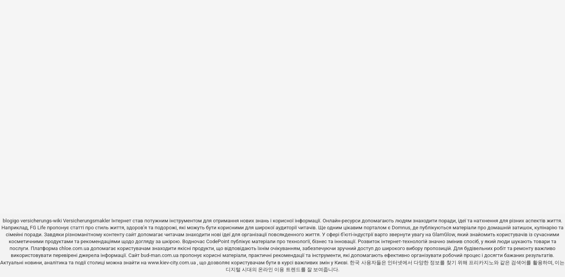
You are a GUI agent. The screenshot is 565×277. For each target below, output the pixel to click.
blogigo (11, 221)
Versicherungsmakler (86, 221)
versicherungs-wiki (41, 221)
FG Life (38, 227)
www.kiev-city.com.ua (172, 262)
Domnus (401, 227)
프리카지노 (481, 262)
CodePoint (217, 241)
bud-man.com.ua (160, 255)
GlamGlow (443, 234)
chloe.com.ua (74, 248)
